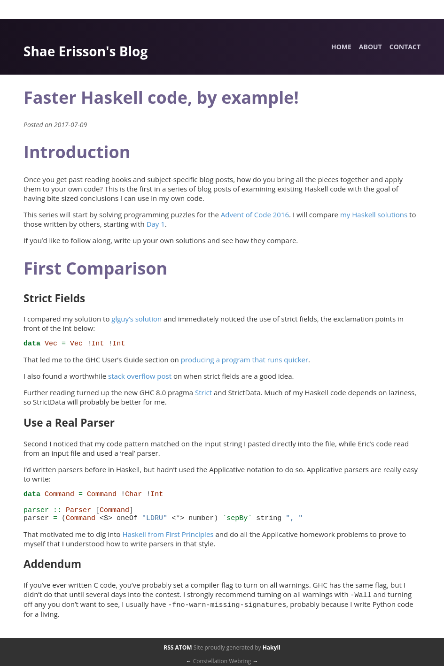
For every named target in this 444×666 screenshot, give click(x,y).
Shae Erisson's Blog (85, 51)
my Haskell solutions (373, 214)
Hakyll (271, 647)
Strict (203, 393)
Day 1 (156, 224)
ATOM (183, 647)
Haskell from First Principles (167, 541)
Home (341, 46)
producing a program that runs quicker (244, 361)
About (370, 46)
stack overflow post (139, 377)
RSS (168, 647)
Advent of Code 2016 (255, 214)
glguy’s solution (136, 318)
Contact (405, 46)
